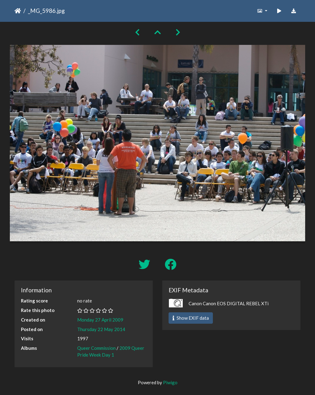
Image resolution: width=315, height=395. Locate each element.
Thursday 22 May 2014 (101, 329)
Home (17, 10)
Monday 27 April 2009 (100, 319)
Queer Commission (96, 348)
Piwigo (170, 382)
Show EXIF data (191, 318)
